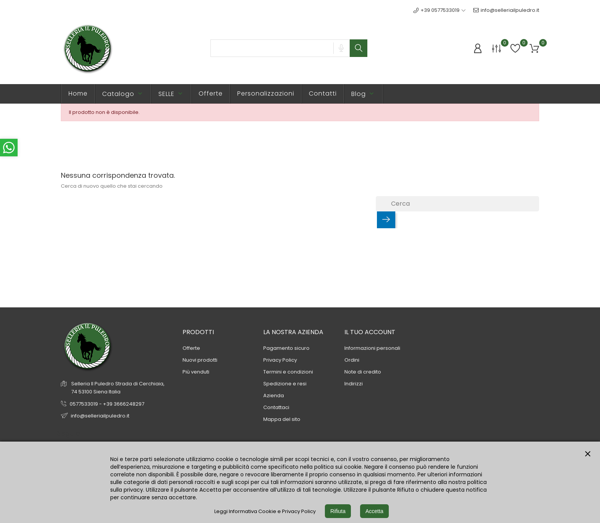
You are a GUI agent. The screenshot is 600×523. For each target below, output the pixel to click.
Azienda (273, 395)
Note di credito (362, 371)
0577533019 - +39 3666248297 (107, 404)
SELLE (171, 93)
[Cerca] (457, 203)
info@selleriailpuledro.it (506, 10)
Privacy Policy (280, 360)
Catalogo (123, 93)
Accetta (374, 511)
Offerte (211, 93)
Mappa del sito (281, 419)
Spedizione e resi (285, 383)
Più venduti (196, 371)
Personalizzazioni (265, 93)
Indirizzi (353, 383)
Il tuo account (369, 332)
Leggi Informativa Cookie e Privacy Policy (265, 511)
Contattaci (276, 407)
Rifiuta (338, 511)
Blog (363, 93)
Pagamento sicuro (286, 348)
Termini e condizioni (288, 371)
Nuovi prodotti (200, 360)
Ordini (351, 360)
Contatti (323, 93)
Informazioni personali (372, 348)
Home (78, 93)
